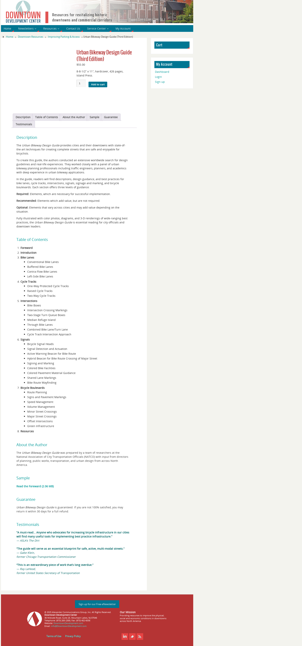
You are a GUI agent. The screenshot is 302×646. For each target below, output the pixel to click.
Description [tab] (23, 117)
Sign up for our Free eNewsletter (97, 604)
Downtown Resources (30, 36)
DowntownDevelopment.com (68, 623)
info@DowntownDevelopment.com (69, 626)
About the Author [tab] (74, 117)
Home (9, 36)
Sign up (160, 82)
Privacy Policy (73, 636)
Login (158, 77)
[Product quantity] (81, 83)
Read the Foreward (28, 486)
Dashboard (162, 72)
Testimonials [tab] (24, 124)
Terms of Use (53, 636)
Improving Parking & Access (64, 36)
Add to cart (98, 84)
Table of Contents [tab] (46, 117)
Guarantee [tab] (111, 117)
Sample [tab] (94, 117)
